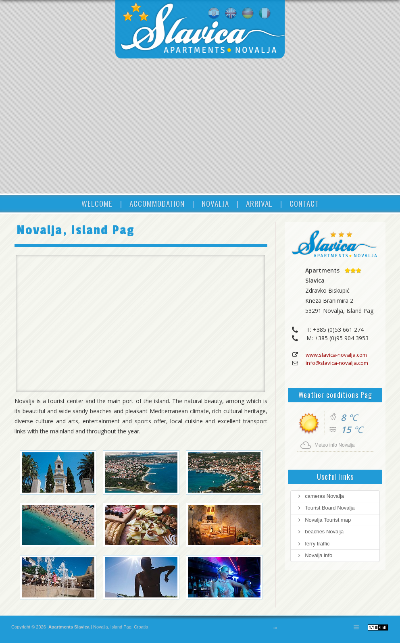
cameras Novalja (320, 496)
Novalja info (314, 555)
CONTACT (304, 203)
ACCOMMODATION (157, 203)
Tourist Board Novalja (326, 508)
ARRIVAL (259, 203)
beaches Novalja (320, 532)
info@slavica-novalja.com (337, 362)
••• (275, 628)
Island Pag (120, 626)
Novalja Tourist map (324, 520)
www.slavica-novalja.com (336, 354)
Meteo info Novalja (334, 445)
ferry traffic (313, 544)
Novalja (100, 626)
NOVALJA (215, 203)
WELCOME (96, 203)
